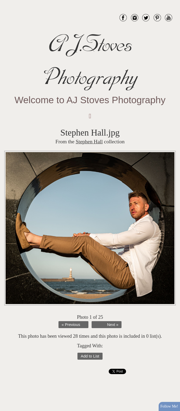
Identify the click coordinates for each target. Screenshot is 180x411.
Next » (112, 324)
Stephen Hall (89, 141)
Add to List (90, 356)
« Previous (71, 324)
